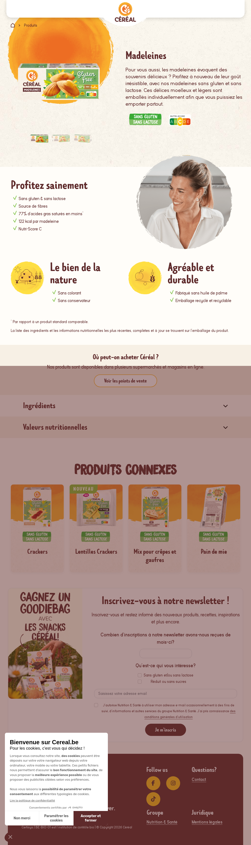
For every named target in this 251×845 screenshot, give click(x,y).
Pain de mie (214, 551)
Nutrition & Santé (162, 822)
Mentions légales (207, 822)
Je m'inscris (165, 729)
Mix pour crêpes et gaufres (155, 555)
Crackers (37, 551)
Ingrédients (39, 405)
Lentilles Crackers (96, 551)
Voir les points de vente (125, 380)
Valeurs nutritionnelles (55, 427)
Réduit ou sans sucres (168, 682)
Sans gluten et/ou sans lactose (168, 675)
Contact (199, 779)
